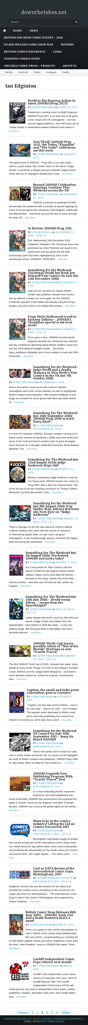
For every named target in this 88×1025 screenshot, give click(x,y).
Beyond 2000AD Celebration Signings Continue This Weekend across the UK (54, 187)
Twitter (37, 72)
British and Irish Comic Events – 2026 (33, 37)
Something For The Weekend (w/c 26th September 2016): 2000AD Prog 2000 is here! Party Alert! (55, 417)
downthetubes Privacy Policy (22, 1019)
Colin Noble (41, 232)
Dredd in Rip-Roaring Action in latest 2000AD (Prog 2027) (51, 102)
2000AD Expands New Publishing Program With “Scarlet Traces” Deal (53, 776)
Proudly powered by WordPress (63, 1019)
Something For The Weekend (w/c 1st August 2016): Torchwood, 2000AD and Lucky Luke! (51, 555)
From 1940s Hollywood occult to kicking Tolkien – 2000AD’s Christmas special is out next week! (52, 321)
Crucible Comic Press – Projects (29, 65)
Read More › (14, 131)
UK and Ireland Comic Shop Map (28, 44)
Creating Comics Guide (22, 58)
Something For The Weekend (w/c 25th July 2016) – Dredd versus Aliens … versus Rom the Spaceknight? (51, 601)
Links (57, 51)
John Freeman (43, 107)
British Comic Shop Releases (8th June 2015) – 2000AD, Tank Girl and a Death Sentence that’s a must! (51, 917)
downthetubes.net (44, 12)
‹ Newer (22, 1012)
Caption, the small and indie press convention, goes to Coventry (53, 691)
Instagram (51, 72)
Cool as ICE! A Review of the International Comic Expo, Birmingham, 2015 (53, 871)
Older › (66, 1012)
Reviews (67, 44)
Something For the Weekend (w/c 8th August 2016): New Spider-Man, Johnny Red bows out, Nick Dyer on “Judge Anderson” (56, 509)
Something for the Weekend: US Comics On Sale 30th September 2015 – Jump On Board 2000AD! (55, 735)
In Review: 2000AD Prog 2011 (50, 228)
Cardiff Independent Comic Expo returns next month (54, 960)
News (34, 30)
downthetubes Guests (55, 878)
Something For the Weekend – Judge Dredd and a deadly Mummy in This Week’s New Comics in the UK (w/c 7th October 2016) (56, 372)
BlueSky (9, 72)
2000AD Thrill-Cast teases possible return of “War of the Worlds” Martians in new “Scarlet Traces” (55, 648)
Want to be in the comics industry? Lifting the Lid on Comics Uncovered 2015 (54, 823)
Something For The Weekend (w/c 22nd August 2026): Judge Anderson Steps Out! (53, 462)
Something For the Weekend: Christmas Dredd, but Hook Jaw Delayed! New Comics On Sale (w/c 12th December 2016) (53, 274)
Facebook (23, 72)
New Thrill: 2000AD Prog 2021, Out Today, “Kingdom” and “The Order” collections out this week (54, 146)
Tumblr (65, 72)
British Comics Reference (24, 51)
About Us (69, 65)
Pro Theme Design (53, 1021)
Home (17, 30)
